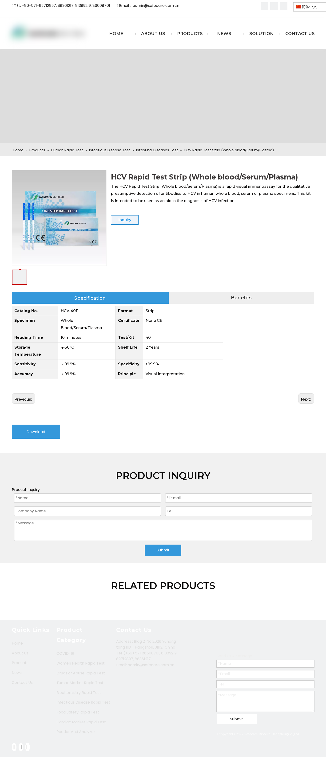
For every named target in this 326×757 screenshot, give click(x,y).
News (17, 672)
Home (17, 643)
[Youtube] (283, 6)
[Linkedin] (274, 6)
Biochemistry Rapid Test (78, 692)
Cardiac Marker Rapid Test (81, 722)
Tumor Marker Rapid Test (79, 682)
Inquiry (124, 220)
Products (20, 662)
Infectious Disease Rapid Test (83, 702)
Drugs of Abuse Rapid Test (80, 673)
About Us (20, 653)
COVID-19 (65, 653)
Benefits (241, 297)
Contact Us (22, 682)
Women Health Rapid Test (80, 663)
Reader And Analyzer (75, 731)
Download (36, 431)
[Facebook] (264, 6)
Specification (90, 298)
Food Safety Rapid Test (77, 712)
